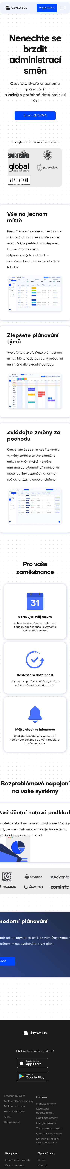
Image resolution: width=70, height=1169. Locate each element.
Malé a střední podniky (18, 1101)
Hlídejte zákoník (46, 1123)
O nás (42, 1160)
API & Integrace (14, 1112)
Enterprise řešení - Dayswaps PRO (48, 1141)
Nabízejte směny (47, 1118)
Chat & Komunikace (49, 1134)
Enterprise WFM (14, 1096)
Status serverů (14, 1165)
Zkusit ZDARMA (35, 115)
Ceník (7, 1117)
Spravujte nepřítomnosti (45, 1111)
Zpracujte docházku (49, 1128)
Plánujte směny (46, 1104)
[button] (62, 7)
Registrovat (47, 8)
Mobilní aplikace (14, 1106)
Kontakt (43, 1165)
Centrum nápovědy (17, 1160)
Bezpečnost (12, 1122)
